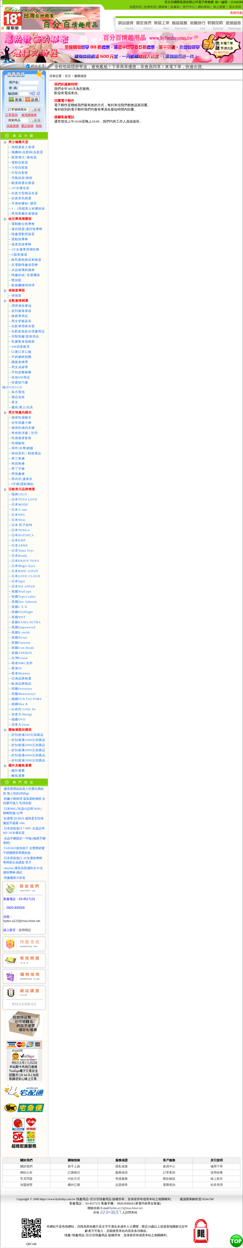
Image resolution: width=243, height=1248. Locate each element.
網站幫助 (204, 7)
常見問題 (26, 1178)
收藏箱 (175, 7)
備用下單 (217, 1166)
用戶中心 (189, 7)
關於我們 (26, 1166)
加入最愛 (219, 7)
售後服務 (121, 1178)
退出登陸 (235, 7)
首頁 (68, 76)
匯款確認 (169, 1178)
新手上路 (74, 1166)
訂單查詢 (169, 1172)
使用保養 (217, 1172)
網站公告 (26, 1172)
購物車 (163, 7)
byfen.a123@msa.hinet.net (21, 921)
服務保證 (121, 1172)
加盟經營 (26, 1185)
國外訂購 (74, 1185)
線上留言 (217, 1178)
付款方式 (74, 1178)
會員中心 (169, 1166)
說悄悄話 (25, 930)
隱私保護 (121, 1166)
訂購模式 (74, 1172)
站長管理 (217, 1185)
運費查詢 (169, 1185)
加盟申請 (135, 7)
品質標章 (121, 1185)
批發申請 (150, 7)
